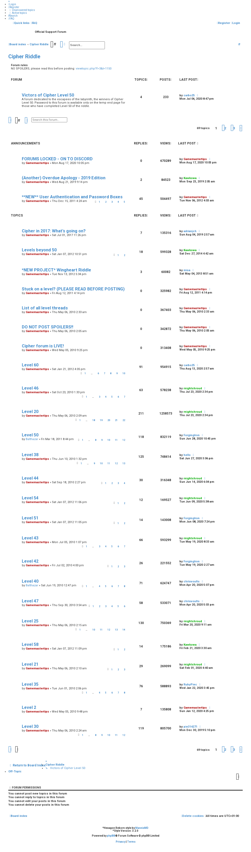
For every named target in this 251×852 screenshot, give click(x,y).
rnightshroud (193, 388)
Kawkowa (190, 644)
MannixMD (141, 827)
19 (101, 420)
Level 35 (30, 684)
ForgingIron (192, 435)
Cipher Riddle (24, 56)
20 (108, 420)
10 (124, 373)
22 (124, 420)
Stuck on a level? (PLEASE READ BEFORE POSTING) (73, 289)
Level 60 (30, 365)
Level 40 (30, 581)
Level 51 (30, 518)
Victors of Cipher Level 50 (48, 95)
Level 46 (30, 388)
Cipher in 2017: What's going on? (54, 230)
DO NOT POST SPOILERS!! (47, 327)
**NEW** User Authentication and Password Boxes (72, 196)
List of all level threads (45, 308)
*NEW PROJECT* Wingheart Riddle (56, 270)
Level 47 (30, 601)
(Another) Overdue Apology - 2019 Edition (63, 177)
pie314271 (190, 726)
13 (124, 463)
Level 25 (30, 621)
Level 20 (30, 411)
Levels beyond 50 (39, 249)
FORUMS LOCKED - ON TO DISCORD (57, 158)
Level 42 (30, 561)
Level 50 (30, 435)
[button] (240, 128)
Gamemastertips (37, 163)
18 (93, 420)
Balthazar (32, 439)
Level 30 (30, 726)
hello (187, 455)
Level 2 (29, 707)
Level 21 (30, 664)
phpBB (111, 835)
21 (116, 420)
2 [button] (225, 128)
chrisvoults (192, 581)
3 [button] (234, 128)
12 (124, 440)
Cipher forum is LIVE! (43, 346)
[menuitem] (12, 4)
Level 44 (30, 478)
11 (116, 440)
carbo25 (189, 95)
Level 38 (30, 454)
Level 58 (30, 644)
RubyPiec (190, 684)
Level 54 (30, 497)
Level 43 (30, 538)
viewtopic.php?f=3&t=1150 (93, 68)
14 (124, 629)
